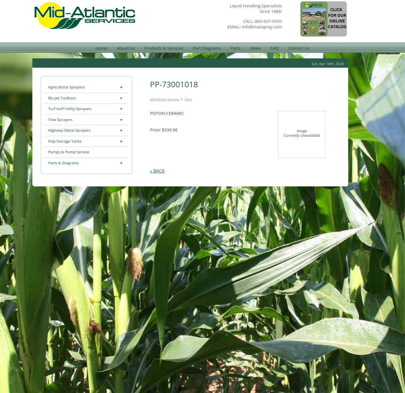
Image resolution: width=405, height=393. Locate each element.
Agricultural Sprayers (66, 87)
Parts (235, 48)
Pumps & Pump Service (68, 151)
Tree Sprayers (60, 119)
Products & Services (164, 48)
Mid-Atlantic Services (164, 99)
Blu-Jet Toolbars (62, 97)
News (255, 48)
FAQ (275, 48)
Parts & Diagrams (63, 162)
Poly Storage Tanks (64, 141)
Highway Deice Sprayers (69, 130)
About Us (126, 48)
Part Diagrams (207, 48)
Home (101, 48)
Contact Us (299, 48)
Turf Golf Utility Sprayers (69, 108)
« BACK (157, 171)
